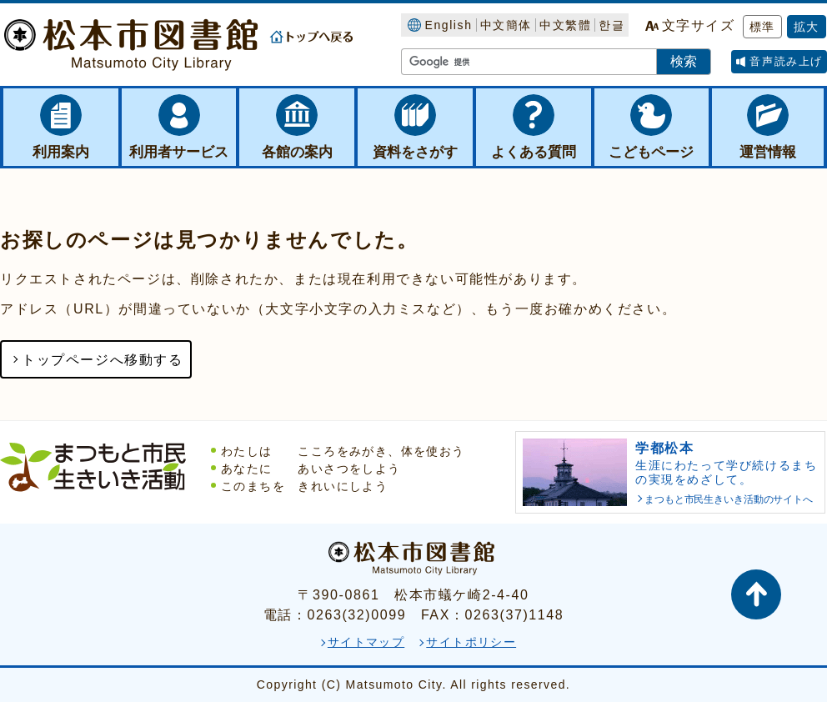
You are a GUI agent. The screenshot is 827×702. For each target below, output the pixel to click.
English (448, 25)
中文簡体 (506, 25)
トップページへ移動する (102, 360)
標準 (762, 26)
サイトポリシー (471, 642)
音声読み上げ (786, 61)
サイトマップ (366, 642)
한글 (611, 25)
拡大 (806, 26)
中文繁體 (565, 25)
